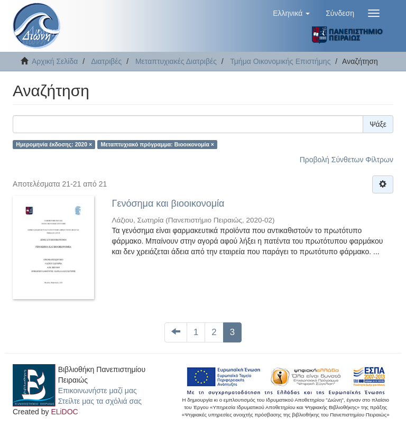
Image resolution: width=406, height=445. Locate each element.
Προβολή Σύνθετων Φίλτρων (346, 159)
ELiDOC (64, 411)
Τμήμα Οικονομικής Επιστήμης (280, 61)
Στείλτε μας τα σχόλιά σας (100, 401)
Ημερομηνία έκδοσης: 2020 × (54, 144)
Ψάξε (378, 124)
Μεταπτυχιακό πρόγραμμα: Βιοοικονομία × (157, 144)
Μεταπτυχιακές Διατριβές (176, 61)
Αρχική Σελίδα (55, 61)
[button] (291, 13)
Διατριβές (106, 61)
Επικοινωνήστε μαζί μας (97, 390)
